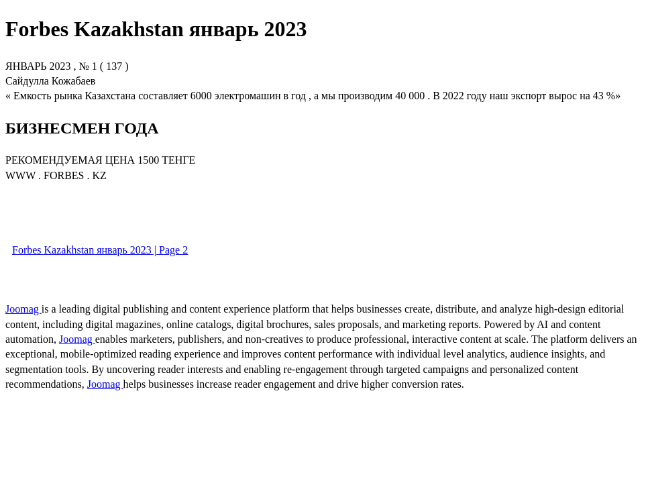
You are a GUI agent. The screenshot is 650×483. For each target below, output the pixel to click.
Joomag (23, 309)
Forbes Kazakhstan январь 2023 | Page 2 (100, 250)
